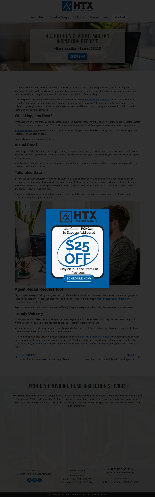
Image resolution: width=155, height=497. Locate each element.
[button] (105, 213)
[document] (77, 248)
